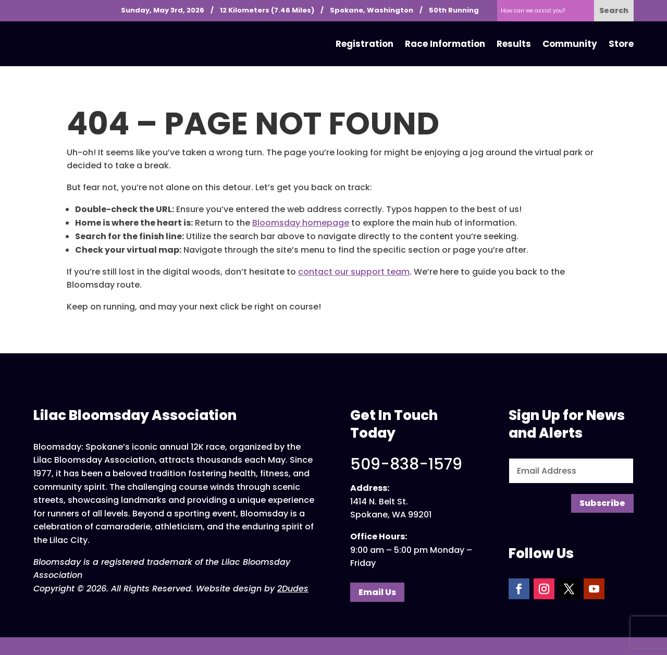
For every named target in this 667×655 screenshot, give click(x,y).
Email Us (377, 592)
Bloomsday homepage (300, 223)
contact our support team (354, 272)
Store (621, 44)
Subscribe (602, 503)
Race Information (445, 44)
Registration (364, 44)
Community (569, 44)
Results (514, 44)
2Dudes (292, 589)
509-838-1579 (406, 464)
